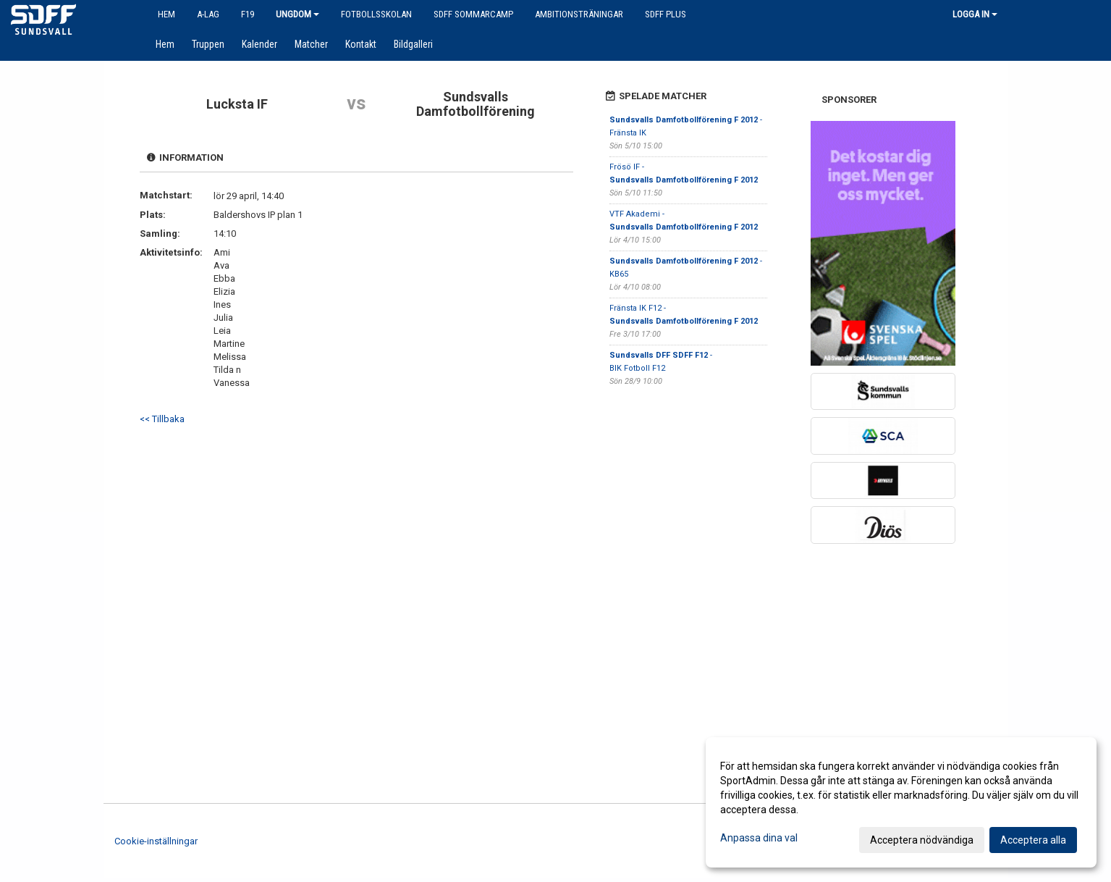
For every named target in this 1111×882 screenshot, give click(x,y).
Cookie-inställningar (156, 841)
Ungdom (297, 14)
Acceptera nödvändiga (921, 840)
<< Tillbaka (162, 418)
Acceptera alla (1033, 840)
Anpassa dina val (759, 838)
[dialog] (901, 802)
